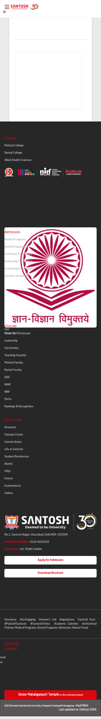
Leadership (11, 340)
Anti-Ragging (28, 619)
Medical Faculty (13, 362)
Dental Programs (14, 247)
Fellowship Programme (18, 261)
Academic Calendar (66, 624)
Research (10, 427)
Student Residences (16, 456)
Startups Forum (13, 434)
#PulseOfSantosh (15, 624)
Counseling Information (18, 268)
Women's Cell (48, 619)
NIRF (7, 392)
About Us (10, 333)
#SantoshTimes (40, 624)
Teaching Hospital (15, 355)
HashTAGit (82, 705)
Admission (65, 628)
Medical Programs (15, 239)
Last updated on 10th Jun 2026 (77, 709)
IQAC (7, 377)
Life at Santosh (13, 449)
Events (8, 478)
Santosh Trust (86, 619)
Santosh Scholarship (16, 276)
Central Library (12, 442)
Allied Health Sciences (17, 160)
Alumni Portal (80, 628)
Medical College (14, 145)
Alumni (8, 464)
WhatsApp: (23, 549)
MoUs (7, 399)
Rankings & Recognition (18, 406)
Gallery (8, 493)
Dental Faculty (13, 370)
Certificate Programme (18, 254)
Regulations (68, 619)
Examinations (12, 486)
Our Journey (11, 348)
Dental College (13, 153)
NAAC (7, 384)
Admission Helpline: (26, 542)
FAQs (7, 471)
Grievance (11, 619)
